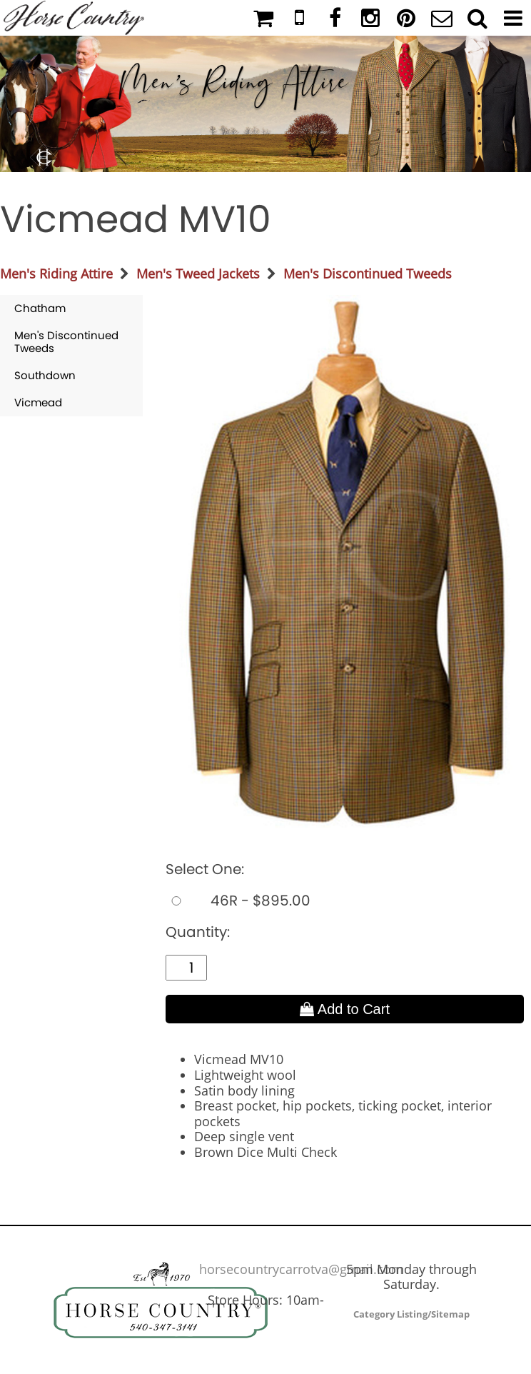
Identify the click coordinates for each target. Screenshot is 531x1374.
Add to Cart (345, 1009)
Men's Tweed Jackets (198, 273)
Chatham (40, 308)
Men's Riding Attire (56, 273)
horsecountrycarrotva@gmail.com (301, 1269)
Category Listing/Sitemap (411, 1314)
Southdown (45, 375)
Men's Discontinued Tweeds (367, 273)
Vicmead (38, 402)
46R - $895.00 (238, 901)
